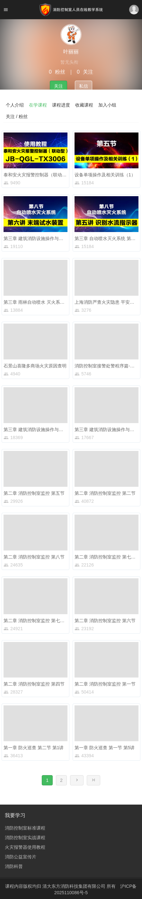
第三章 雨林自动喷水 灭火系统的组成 (41, 302)
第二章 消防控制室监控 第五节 (34, 493)
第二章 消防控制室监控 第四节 (34, 683)
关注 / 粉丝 (17, 116)
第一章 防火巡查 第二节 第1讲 (34, 747)
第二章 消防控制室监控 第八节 (34, 556)
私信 (83, 86)
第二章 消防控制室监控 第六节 (105, 620)
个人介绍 (15, 105)
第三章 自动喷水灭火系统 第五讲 (107, 238)
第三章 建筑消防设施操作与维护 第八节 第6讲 (49, 238)
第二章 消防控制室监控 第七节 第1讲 (40, 620)
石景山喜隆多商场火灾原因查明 (35, 365)
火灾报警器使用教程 (25, 847)
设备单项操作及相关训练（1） (105, 174)
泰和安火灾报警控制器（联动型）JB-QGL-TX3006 (54, 174)
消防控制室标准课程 (25, 828)
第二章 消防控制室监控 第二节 (105, 493)
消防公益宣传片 (20, 856)
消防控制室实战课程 (25, 837)
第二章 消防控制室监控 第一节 (105, 683)
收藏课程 (84, 105)
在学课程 (38, 105)
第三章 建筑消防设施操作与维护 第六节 (43, 429)
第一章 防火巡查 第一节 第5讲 (105, 747)
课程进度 (61, 105)
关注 (58, 86)
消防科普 (14, 866)
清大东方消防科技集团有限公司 (74, 886)
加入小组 (107, 105)
